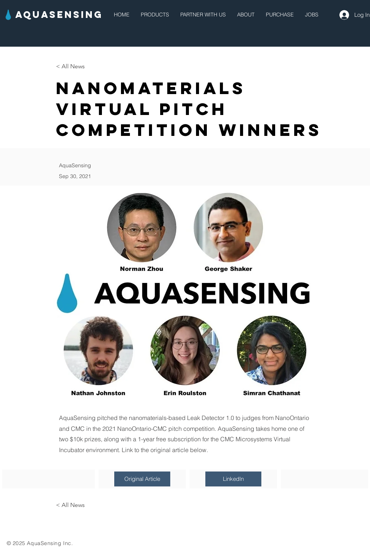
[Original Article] (142, 479)
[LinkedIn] (233, 479)
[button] (155, 14)
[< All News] (80, 66)
